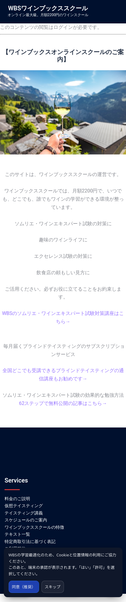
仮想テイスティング (24, 505)
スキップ (52, 587)
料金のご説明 (17, 498)
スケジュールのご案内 (26, 519)
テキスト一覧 (17, 534)
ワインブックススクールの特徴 (34, 527)
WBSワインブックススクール (48, 8)
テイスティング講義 (24, 512)
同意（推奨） (24, 587)
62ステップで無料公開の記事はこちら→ (63, 403)
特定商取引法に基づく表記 (30, 541)
